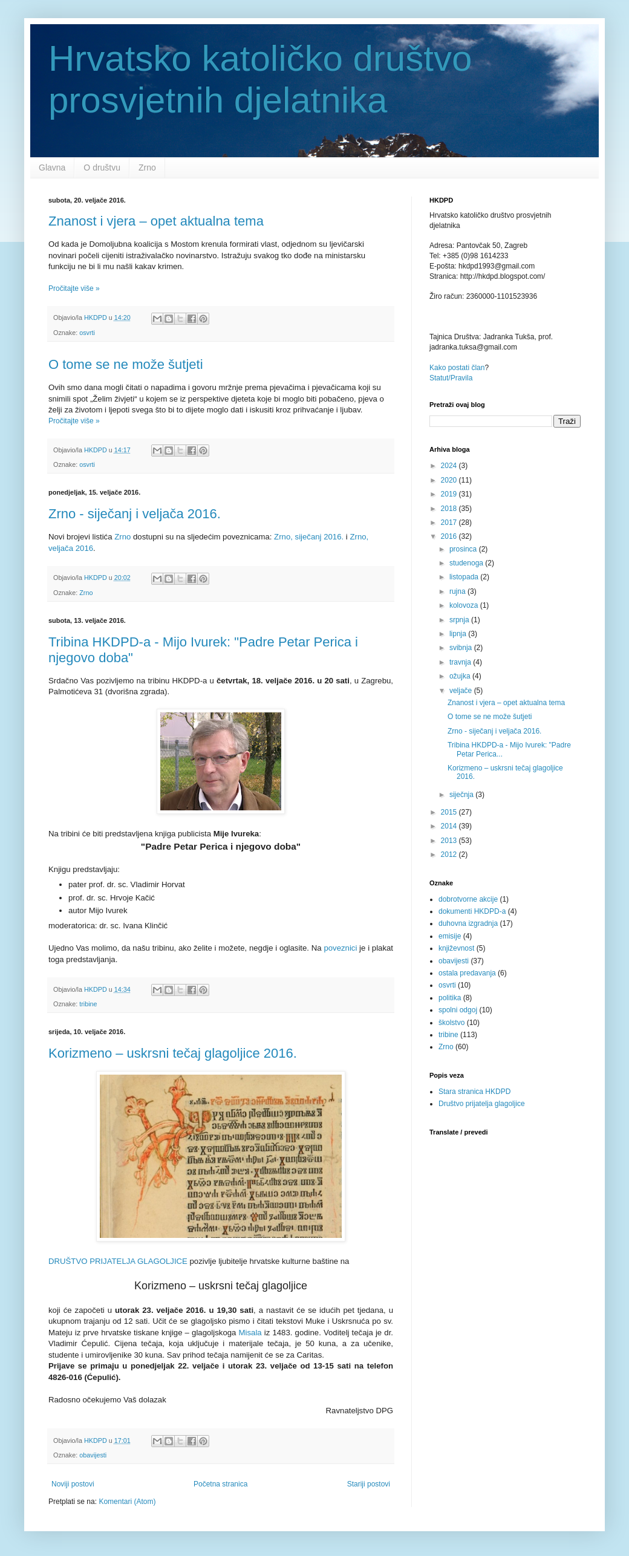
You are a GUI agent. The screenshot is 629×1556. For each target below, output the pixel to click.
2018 (450, 508)
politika (449, 998)
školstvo (451, 1022)
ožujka (460, 676)
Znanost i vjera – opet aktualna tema (156, 221)
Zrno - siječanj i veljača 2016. (134, 513)
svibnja (461, 647)
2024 (450, 465)
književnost (456, 948)
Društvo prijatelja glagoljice (481, 1103)
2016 (450, 536)
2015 (450, 812)
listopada (464, 577)
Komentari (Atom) (127, 1501)
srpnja (460, 620)
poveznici (340, 947)
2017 (450, 522)
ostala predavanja (467, 973)
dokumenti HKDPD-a (472, 911)
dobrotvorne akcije (468, 899)
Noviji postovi (72, 1484)
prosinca (464, 549)
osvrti (87, 332)
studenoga (467, 563)
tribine (88, 1003)
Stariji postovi (368, 1484)
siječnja (462, 794)
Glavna (52, 167)
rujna (458, 591)
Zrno (147, 167)
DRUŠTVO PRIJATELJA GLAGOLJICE (117, 1261)
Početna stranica (220, 1484)
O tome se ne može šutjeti (125, 364)
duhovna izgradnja (468, 923)
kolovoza (464, 605)
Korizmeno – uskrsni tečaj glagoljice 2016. (172, 1053)
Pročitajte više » (74, 288)
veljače (461, 690)
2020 (450, 480)
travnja (461, 662)
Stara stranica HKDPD (474, 1091)
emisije (449, 936)
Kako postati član (456, 367)
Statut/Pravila (450, 378)
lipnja (458, 634)
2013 (450, 840)
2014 (450, 826)
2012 (450, 854)
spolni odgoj (457, 1010)
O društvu (101, 167)
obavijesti (92, 1455)
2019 (450, 494)
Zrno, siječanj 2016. (309, 536)
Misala (250, 1332)
